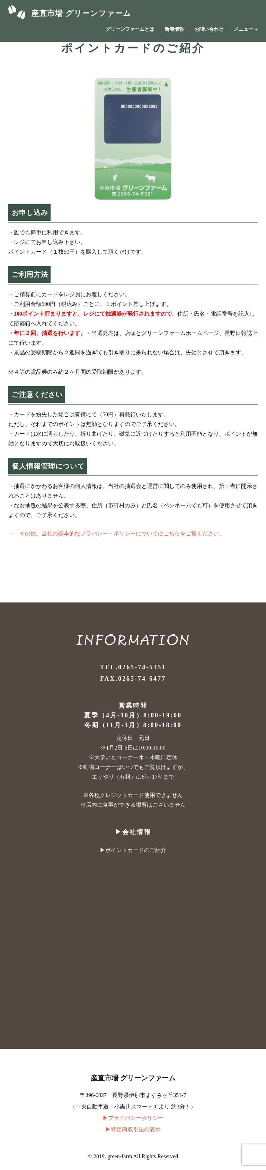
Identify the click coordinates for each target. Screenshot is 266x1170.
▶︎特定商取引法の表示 (133, 1129)
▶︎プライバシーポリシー (133, 1118)
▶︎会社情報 (133, 831)
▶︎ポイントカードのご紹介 (133, 850)
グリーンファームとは (130, 29)
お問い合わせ (208, 29)
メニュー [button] (246, 29)
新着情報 (174, 29)
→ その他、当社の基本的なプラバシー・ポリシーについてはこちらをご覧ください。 (116, 533)
